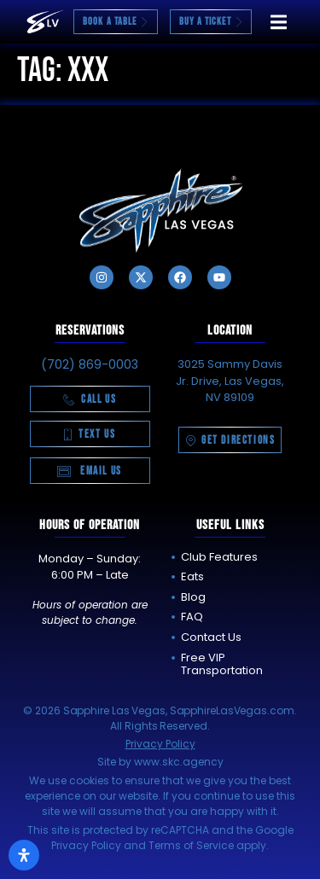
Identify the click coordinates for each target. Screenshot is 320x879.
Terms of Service (191, 845)
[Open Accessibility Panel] (24, 855)
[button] (279, 22)
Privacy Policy (160, 743)
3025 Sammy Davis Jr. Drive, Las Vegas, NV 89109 (230, 380)
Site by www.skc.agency (160, 761)
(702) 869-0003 (89, 364)
